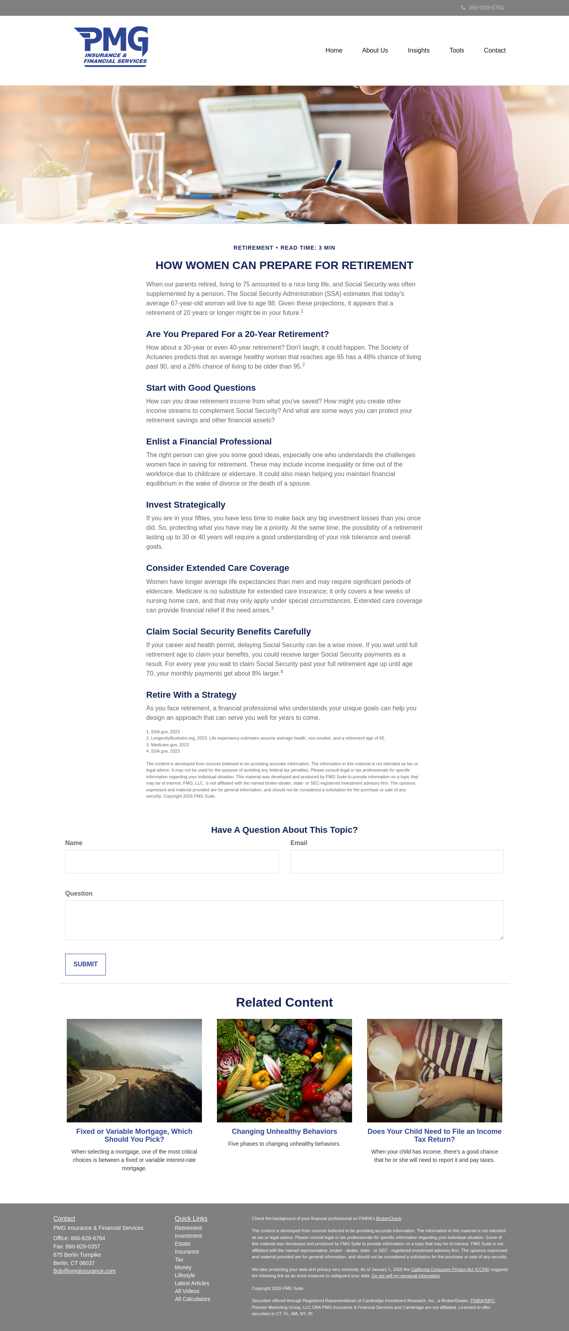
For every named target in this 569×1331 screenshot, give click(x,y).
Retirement (188, 1228)
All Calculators (192, 1299)
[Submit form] (85, 964)
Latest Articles (192, 1283)
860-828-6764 (482, 7)
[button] (375, 50)
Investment (188, 1236)
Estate (183, 1244)
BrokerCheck (388, 1218)
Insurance (187, 1251)
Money (183, 1267)
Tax (179, 1259)
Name (74, 843)
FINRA (477, 1300)
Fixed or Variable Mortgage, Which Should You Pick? (134, 1135)
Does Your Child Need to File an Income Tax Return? (434, 1135)
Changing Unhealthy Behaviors (284, 1131)
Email (298, 843)
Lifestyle (185, 1275)
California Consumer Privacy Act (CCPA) (450, 1269)
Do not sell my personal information (406, 1275)
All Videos (187, 1291)
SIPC (490, 1300)
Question (78, 893)
